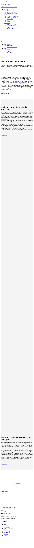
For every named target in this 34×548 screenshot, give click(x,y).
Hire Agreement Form (12, 13)
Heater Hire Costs (11, 28)
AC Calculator (7, 527)
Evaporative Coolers (11, 17)
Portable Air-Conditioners (13, 16)
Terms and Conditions (12, 47)
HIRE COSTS (7, 23)
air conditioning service (18, 82)
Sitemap (5, 535)
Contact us (6, 53)
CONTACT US (4, 491)
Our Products (7, 532)
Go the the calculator (6, 93)
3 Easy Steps (4, 135)
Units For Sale (7, 44)
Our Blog (9, 52)
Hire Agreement (7, 530)
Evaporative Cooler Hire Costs (14, 27)
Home (5, 524)
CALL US (3, 57)
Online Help (6, 48)
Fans (8, 20)
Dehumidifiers (10, 19)
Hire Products (7, 15)
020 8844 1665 (14, 516)
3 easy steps (6, 9)
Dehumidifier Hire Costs (12, 25)
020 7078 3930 (7, 513)
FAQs (8, 51)
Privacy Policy (7, 531)
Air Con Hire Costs (11, 12)
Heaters (8, 21)
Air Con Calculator (11, 10)
